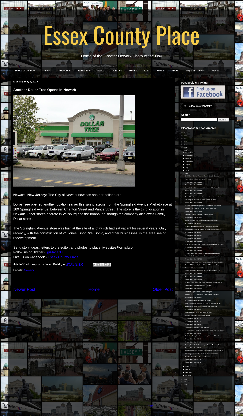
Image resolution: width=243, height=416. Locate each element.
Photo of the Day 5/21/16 (193, 238)
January (188, 375)
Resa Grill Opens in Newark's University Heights (201, 220)
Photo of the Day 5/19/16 (193, 247)
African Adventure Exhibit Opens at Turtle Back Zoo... (203, 253)
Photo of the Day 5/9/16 (193, 318)
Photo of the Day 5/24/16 (193, 223)
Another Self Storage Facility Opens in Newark (200, 209)
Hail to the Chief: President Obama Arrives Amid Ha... (203, 271)
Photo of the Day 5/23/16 (193, 232)
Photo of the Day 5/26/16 (193, 212)
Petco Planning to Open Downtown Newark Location (202, 197)
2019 (185, 141)
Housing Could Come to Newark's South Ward (200, 200)
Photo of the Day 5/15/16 (193, 274)
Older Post (163, 289)
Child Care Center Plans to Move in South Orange (202, 176)
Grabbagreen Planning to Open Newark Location (201, 354)
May (187, 173)
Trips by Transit (195, 70)
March (187, 369)
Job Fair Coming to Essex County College (199, 214)
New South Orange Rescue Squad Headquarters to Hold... (205, 256)
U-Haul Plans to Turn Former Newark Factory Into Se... (203, 229)
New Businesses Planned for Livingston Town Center (203, 303)
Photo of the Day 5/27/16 (193, 203)
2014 (185, 382)
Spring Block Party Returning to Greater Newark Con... (203, 345)
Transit (46, 70)
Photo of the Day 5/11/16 (193, 297)
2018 (185, 144)
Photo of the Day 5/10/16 (193, 309)
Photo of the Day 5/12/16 (193, 288)
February (188, 372)
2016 (185, 150)
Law (146, 70)
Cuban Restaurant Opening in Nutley (197, 315)
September (189, 161)
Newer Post (24, 289)
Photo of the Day (25, 70)
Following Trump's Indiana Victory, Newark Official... (202, 336)
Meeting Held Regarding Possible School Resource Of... (204, 262)
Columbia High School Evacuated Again (198, 292)
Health (160, 70)
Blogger (150, 406)
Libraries (116, 70)
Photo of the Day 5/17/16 (193, 259)
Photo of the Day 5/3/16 (193, 348)
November (189, 156)
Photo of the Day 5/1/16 (193, 363)
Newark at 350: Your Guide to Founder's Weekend (202, 294)
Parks (100, 70)
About (175, 70)
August (188, 164)
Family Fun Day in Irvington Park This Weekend (201, 306)
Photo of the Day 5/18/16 (193, 250)
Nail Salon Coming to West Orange (197, 327)
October (188, 159)
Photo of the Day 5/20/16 (193, 241)
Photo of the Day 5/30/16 (193, 185)
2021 (185, 135)
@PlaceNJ (55, 252)
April (187, 366)
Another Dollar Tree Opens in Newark (197, 357)
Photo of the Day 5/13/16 (193, 280)
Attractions (64, 70)
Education (84, 70)
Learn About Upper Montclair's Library (198, 285)
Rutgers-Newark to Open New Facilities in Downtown (203, 205)
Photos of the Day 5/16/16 (194, 268)
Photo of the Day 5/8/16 (193, 321)
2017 (185, 147)
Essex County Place (121, 34)
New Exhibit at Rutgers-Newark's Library (198, 179)
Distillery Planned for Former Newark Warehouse (201, 226)
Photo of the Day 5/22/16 (193, 235)
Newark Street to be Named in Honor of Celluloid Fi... (203, 188)
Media (215, 70)
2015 (185, 379)
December (189, 153)
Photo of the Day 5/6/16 (193, 333)
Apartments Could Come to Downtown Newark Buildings (204, 351)
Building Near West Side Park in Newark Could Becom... (204, 283)
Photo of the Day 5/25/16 (193, 217)
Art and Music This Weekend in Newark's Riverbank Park (204, 330)
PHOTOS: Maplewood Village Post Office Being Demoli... (204, 244)
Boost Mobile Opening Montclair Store (198, 300)
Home (94, 289)
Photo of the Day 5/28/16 (193, 194)
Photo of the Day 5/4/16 (193, 342)
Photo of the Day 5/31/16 (193, 182)
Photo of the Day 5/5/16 (193, 339)
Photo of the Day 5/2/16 (193, 360)
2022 (185, 132)
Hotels (133, 70)
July (187, 167)
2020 (185, 138)
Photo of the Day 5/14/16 (193, 277)
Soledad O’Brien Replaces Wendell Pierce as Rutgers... (203, 265)
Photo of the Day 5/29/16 (193, 191)
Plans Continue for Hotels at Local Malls (198, 312)
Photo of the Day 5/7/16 (193, 324)
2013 (185, 385)
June (187, 170)
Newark (29, 270)
